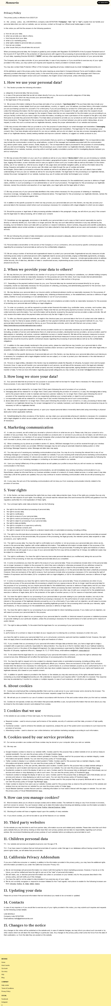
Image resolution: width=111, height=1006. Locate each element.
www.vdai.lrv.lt (84, 650)
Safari (63, 807)
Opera (37, 884)
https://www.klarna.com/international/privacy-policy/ (23, 325)
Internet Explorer (54, 807)
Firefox (44, 807)
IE (23, 884)
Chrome (38, 807)
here (60, 754)
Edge (27, 884)
